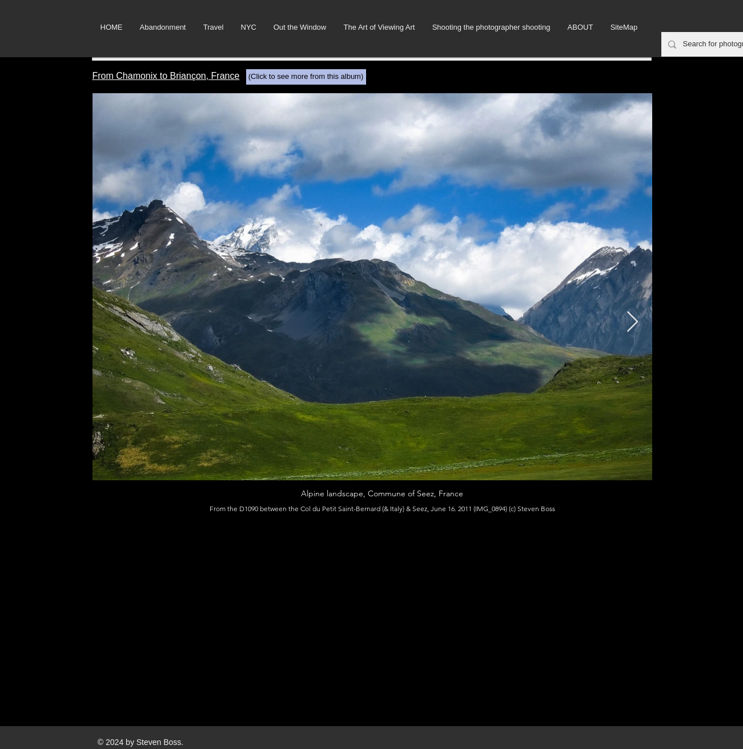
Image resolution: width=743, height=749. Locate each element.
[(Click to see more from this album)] (306, 77)
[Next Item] (632, 322)
